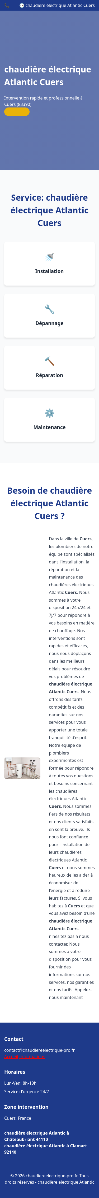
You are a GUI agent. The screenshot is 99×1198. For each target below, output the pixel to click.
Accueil (11, 1056)
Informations (32, 1056)
